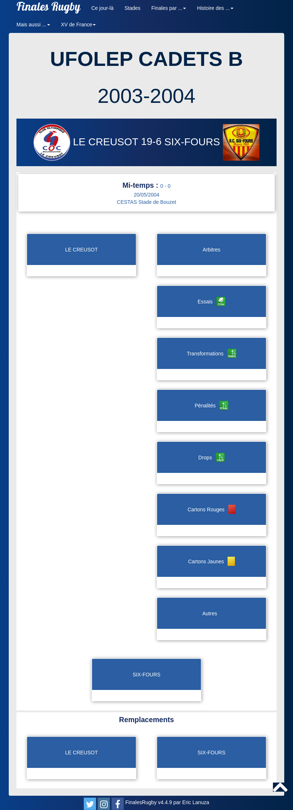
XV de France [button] (78, 24)
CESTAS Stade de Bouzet (146, 202)
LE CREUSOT (87, 142)
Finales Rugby (48, 8)
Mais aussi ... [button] (33, 24)
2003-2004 (146, 95)
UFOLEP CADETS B (146, 58)
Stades (133, 8)
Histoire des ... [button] (215, 8)
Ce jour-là (102, 8)
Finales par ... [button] (168, 8)
